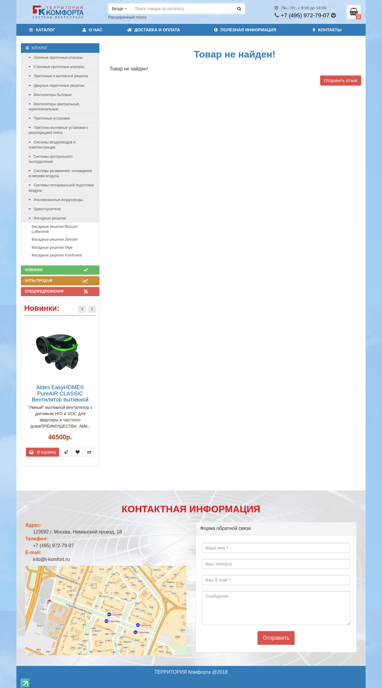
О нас (92, 29)
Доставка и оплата (153, 29)
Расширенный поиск (127, 17)
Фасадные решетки (47, 218)
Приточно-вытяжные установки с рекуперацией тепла (58, 130)
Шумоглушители (45, 209)
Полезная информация (245, 29)
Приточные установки (49, 118)
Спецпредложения (56, 291)
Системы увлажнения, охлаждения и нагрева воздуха (60, 173)
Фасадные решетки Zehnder (55, 239)
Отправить (276, 638)
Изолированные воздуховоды (56, 200)
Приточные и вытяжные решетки (58, 76)
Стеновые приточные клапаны (56, 67)
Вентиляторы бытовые (50, 95)
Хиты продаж (56, 280)
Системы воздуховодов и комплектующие (52, 144)
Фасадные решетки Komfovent (57, 255)
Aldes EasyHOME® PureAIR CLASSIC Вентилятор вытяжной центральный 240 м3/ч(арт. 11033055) (60, 399)
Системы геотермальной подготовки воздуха (61, 187)
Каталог (42, 29)
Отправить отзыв (340, 80)
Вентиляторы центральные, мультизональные (54, 106)
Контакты (327, 29)
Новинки (56, 270)
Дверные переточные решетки (56, 86)
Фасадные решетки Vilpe (52, 247)
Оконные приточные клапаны (56, 57)
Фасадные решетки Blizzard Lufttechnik (54, 229)
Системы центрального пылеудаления (51, 159)
